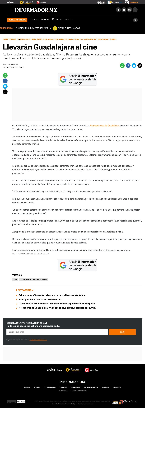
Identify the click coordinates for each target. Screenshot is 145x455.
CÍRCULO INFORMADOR (69, 28)
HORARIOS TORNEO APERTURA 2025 (31, 28)
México (45, 20)
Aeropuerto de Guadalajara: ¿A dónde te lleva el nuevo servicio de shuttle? (57, 308)
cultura (105, 387)
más (68, 20)
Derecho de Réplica (71, 404)
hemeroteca (64, 391)
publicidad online (80, 391)
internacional (50, 387)
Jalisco (34, 20)
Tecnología (75, 387)
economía (117, 387)
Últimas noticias (17, 20)
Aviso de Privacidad (58, 404)
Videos (57, 19)
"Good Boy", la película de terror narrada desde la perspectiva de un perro (57, 304)
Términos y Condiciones (38, 340)
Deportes (63, 387)
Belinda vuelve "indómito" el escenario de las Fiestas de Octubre (52, 295)
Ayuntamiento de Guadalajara (105, 126)
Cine (15, 280)
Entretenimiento (11, 39)
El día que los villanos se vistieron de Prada (41, 300)
